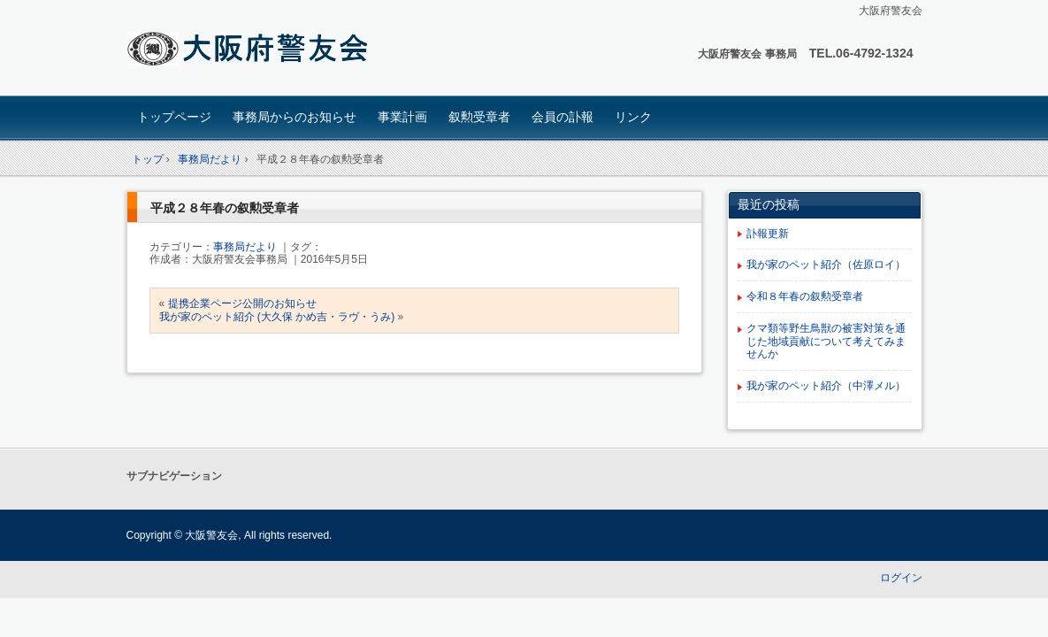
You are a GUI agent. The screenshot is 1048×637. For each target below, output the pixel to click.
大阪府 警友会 (250, 50)
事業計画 (402, 117)
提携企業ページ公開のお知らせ (242, 303)
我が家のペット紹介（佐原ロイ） (826, 264)
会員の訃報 (562, 117)
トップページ (174, 117)
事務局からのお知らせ (294, 117)
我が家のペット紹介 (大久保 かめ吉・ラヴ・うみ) (277, 317)
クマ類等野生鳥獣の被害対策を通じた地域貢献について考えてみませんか (826, 341)
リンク (633, 117)
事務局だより (245, 247)
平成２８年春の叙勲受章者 (224, 208)
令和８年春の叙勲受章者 (804, 296)
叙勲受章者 (479, 117)
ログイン (901, 578)
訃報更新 (767, 233)
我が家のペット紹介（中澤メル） (826, 386)
